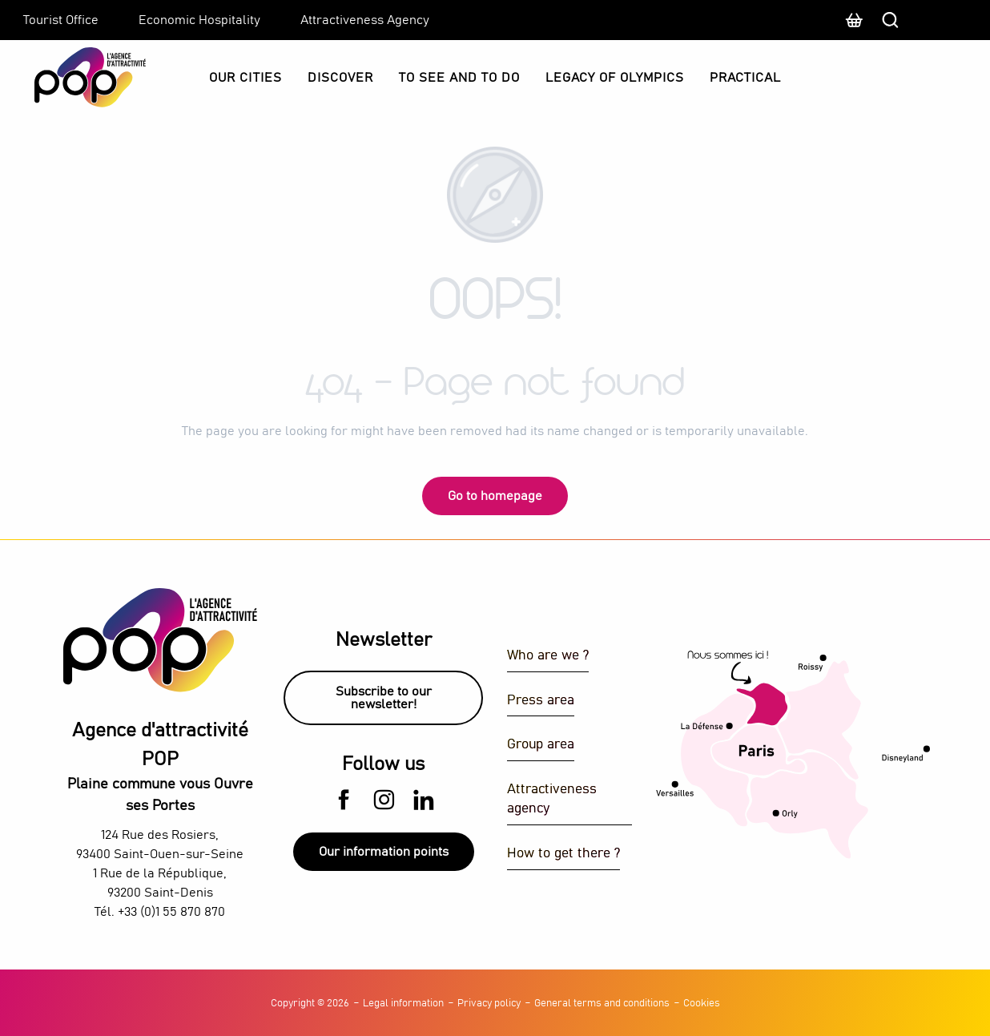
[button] (945, 20)
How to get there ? (563, 854)
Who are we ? (548, 656)
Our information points (384, 851)
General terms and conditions (602, 1003)
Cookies (701, 1003)
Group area (540, 745)
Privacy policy (489, 1003)
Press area (540, 700)
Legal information (403, 1003)
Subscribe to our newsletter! (384, 698)
